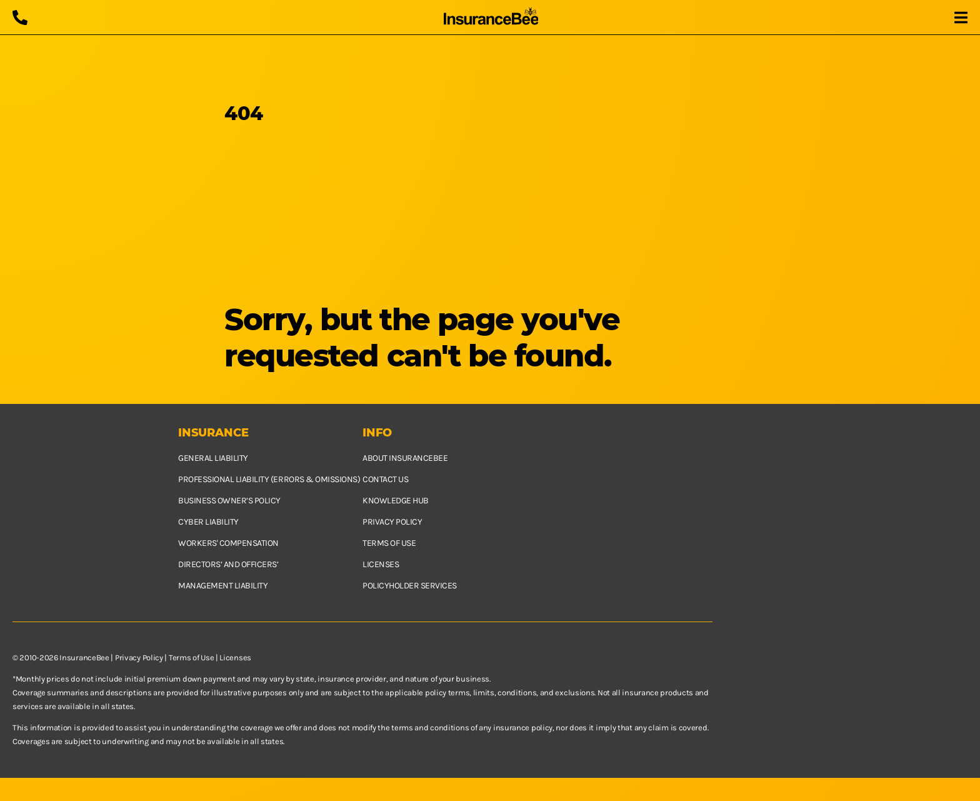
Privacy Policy (139, 657)
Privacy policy (392, 521)
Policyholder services (409, 585)
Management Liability (223, 585)
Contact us (385, 479)
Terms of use (389, 543)
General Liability (213, 458)
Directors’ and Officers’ (228, 564)
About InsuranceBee (405, 458)
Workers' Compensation (228, 543)
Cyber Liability (208, 521)
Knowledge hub (395, 500)
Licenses (380, 564)
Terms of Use (191, 657)
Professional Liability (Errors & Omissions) (269, 479)
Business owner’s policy (229, 500)
